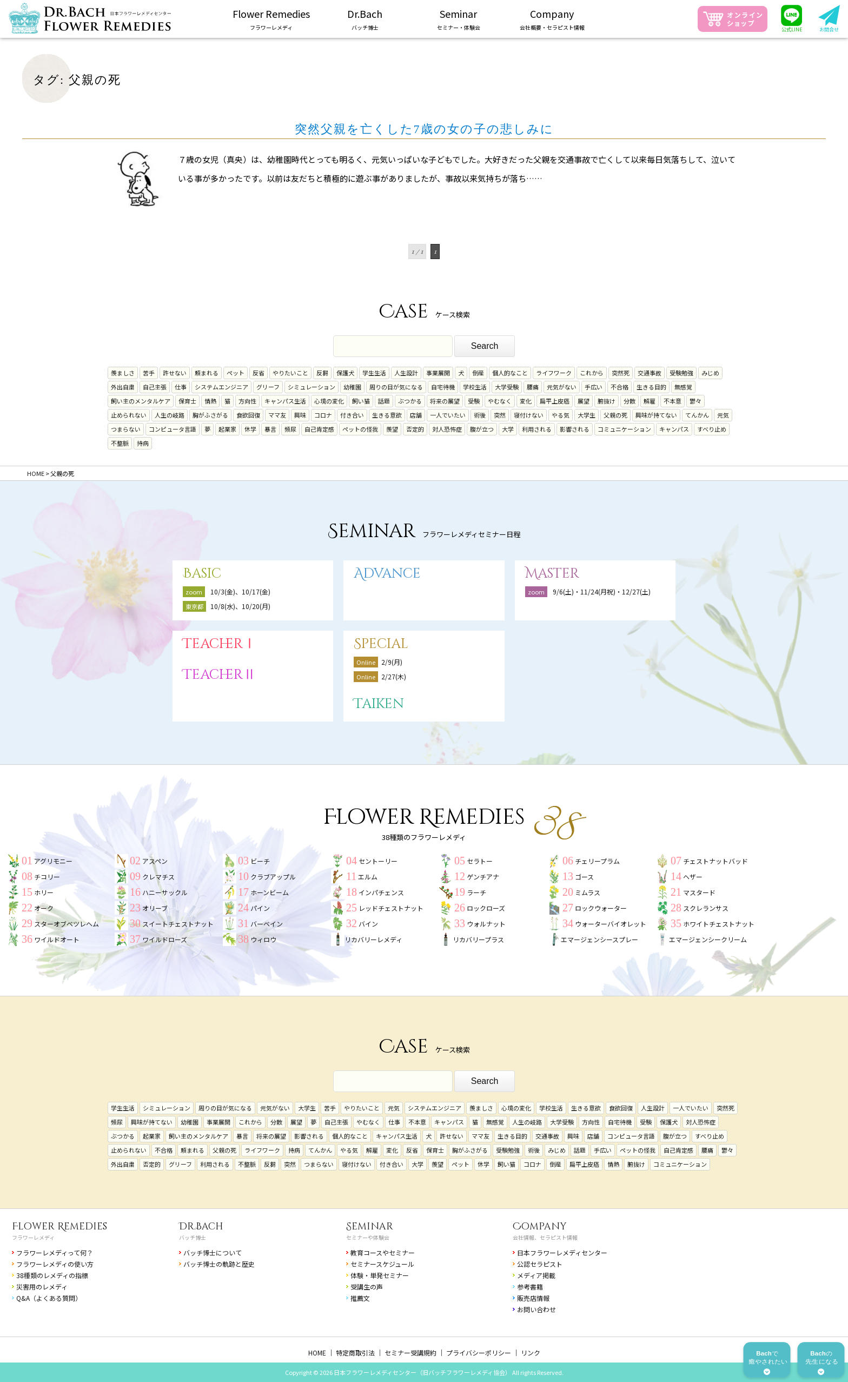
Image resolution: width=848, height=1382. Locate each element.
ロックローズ (486, 907)
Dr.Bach (201, 1226)
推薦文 (360, 1297)
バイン (368, 923)
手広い (593, 386)
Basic (202, 574)
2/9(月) (391, 661)
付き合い (352, 415)
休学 (250, 429)
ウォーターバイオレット (610, 923)
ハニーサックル (165, 892)
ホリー (44, 892)
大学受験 (507, 386)
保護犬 (345, 372)
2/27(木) (393, 676)
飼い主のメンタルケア (140, 400)
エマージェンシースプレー (599, 939)
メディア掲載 (536, 1275)
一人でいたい (448, 415)
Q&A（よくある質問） (49, 1297)
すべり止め (711, 429)
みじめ (710, 372)
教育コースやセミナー (382, 1252)
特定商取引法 (355, 1352)
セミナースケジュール (382, 1263)
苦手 (149, 372)
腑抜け (606, 400)
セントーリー (378, 860)
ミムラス (587, 892)
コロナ (323, 415)
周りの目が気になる (396, 386)
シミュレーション (311, 386)
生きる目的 (651, 386)
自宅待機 (443, 386)
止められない (129, 415)
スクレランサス (705, 907)
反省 (258, 372)
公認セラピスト (539, 1263)
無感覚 (683, 386)
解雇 (649, 400)
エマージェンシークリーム (708, 939)
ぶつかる (410, 400)
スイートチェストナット (178, 923)
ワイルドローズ (164, 939)
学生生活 (374, 372)
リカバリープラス (478, 939)
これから (592, 372)
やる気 (560, 415)
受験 (474, 400)
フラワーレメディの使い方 (55, 1263)
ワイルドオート (57, 939)
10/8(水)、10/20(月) (240, 606)
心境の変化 (329, 400)
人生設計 (406, 372)
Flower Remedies (59, 1226)
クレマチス (158, 876)
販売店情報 (533, 1297)
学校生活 (475, 386)
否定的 (415, 429)
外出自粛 (123, 386)
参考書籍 (530, 1286)
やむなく (500, 400)
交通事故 (649, 372)
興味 (300, 415)
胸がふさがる (210, 415)
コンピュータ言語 (172, 429)
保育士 (187, 400)
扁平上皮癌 (554, 400)
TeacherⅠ (219, 644)
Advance (387, 574)
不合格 (619, 386)
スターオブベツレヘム (66, 923)
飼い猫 (361, 400)
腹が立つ (482, 429)
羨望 (392, 429)
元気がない (562, 386)
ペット (235, 372)
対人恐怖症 (447, 429)
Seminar (369, 1226)
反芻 (322, 372)
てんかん (697, 415)
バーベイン (266, 923)
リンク (530, 1352)
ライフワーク (554, 372)
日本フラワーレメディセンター (562, 1252)
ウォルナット (486, 923)
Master (552, 574)
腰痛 (533, 386)
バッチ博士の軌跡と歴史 (219, 1263)
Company (540, 1226)
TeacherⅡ (219, 675)
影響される (574, 429)
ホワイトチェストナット (718, 923)
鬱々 (695, 400)
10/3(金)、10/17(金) (240, 591)
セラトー (480, 860)
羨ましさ (123, 372)
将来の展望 (445, 400)
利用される (537, 429)
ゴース (584, 876)
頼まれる (206, 372)
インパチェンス (381, 892)
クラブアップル (273, 876)
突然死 (621, 372)
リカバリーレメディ (373, 939)
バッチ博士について (212, 1252)
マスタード (699, 892)
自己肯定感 (319, 429)
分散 (629, 400)
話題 (384, 400)
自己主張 (155, 386)
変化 (526, 400)
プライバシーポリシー (478, 1352)
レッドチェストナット (391, 907)
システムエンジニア (221, 386)
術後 (480, 415)
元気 (723, 415)
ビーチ (260, 860)
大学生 (586, 415)
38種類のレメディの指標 (52, 1275)
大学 (508, 429)
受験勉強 (681, 372)
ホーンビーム (269, 892)
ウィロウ (263, 939)
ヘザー (693, 876)
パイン (260, 907)
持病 (143, 443)
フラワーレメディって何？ (54, 1252)
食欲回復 (248, 415)
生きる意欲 (387, 415)
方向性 (247, 400)
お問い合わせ (536, 1309)
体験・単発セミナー (379, 1275)
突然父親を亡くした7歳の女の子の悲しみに (424, 129)
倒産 (478, 372)
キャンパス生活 (285, 400)
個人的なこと (510, 372)
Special (381, 644)
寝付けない (529, 415)
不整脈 (120, 443)
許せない (175, 372)
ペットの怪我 (360, 429)
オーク (44, 907)
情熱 (210, 400)
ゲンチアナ (483, 876)
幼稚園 (352, 386)
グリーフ (268, 386)
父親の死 (615, 415)
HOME (317, 1352)
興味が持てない (656, 415)
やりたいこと (290, 372)
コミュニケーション (624, 429)
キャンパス (674, 429)
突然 (500, 415)
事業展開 (438, 372)
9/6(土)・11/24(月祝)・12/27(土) (602, 591)
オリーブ (155, 907)
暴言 (270, 429)
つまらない (126, 429)
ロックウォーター (601, 907)
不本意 (672, 400)
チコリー (47, 876)
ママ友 (277, 415)
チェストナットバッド (715, 860)
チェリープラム (597, 860)
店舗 (416, 415)
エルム (367, 876)
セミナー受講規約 (410, 1352)
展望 (583, 400)
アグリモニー (53, 860)
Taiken (379, 704)
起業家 (227, 429)
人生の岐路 (169, 415)
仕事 (181, 386)
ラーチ (476, 892)
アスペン (155, 860)
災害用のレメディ (42, 1286)
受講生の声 (366, 1286)
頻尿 (290, 429)
